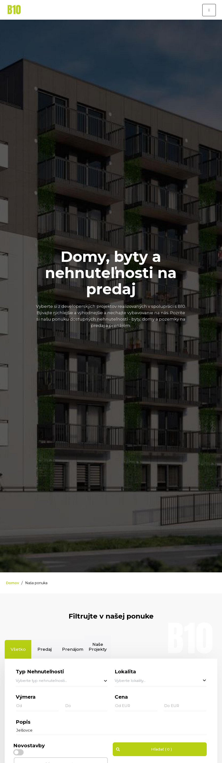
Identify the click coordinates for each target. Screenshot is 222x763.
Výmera (26, 697)
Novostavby (29, 746)
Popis (23, 722)
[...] (111, 730)
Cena (121, 697)
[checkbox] (18, 752)
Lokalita (125, 672)
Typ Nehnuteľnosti (40, 672)
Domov (12, 583)
